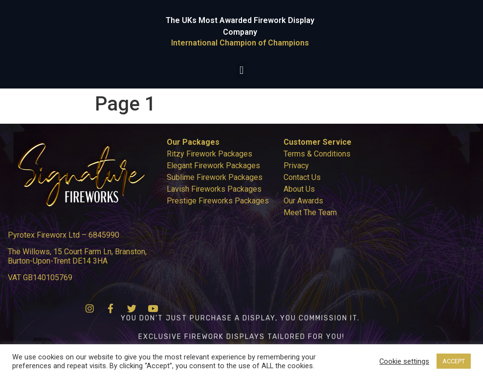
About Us (299, 189)
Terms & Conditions (317, 153)
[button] (241, 71)
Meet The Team (310, 212)
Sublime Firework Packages (215, 177)
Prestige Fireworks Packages (218, 200)
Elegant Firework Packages (213, 165)
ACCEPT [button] (453, 361)
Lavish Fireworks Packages (214, 189)
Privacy (296, 165)
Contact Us (302, 177)
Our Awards (303, 200)
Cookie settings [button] (404, 361)
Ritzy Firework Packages (209, 153)
